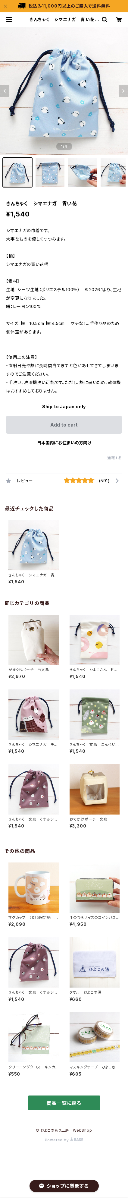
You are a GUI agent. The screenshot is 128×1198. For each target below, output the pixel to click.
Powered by (64, 1140)
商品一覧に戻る (64, 1103)
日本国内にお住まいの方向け (64, 442)
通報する (114, 458)
